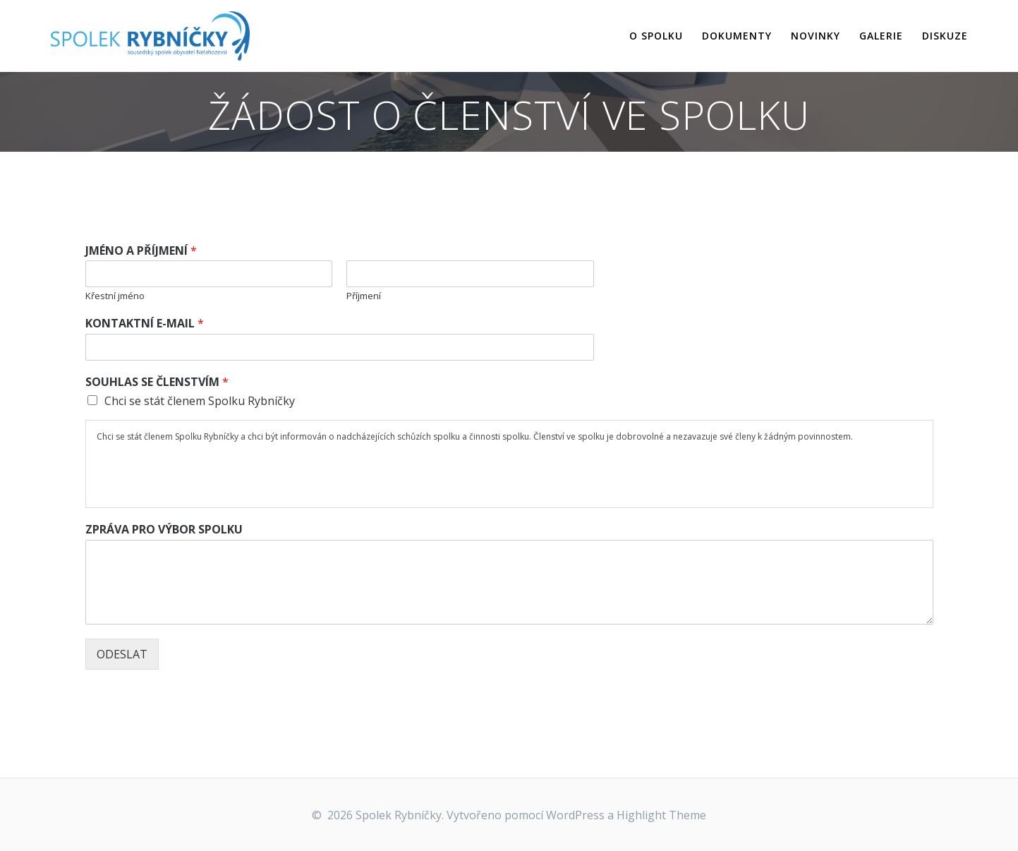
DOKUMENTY (737, 35)
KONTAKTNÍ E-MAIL (144, 323)
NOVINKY (815, 35)
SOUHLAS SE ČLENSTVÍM (157, 382)
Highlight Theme (661, 815)
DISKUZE (945, 35)
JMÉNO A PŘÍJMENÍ (141, 250)
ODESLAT (122, 654)
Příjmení (363, 296)
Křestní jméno (115, 296)
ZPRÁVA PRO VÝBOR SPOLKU (164, 529)
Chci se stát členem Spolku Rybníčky (199, 401)
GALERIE (881, 35)
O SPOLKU (656, 35)
